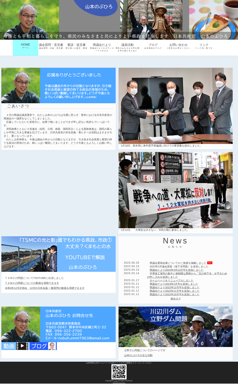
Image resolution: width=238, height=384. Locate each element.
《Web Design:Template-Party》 (119, 383)
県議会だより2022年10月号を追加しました (175, 294)
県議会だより (102, 47)
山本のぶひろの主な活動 (138, 355)
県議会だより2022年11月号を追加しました (175, 291)
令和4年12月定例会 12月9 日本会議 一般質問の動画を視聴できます (45, 288)
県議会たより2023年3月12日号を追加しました (177, 270)
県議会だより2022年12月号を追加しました (175, 287)
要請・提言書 (76, 46)
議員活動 (127, 47)
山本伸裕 (115, 381)
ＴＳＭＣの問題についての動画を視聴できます (32, 283)
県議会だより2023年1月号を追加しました (174, 284)
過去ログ (175, 298)
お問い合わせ (178, 46)
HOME (25, 46)
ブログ (153, 46)
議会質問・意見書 (51, 46)
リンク (204, 46)
